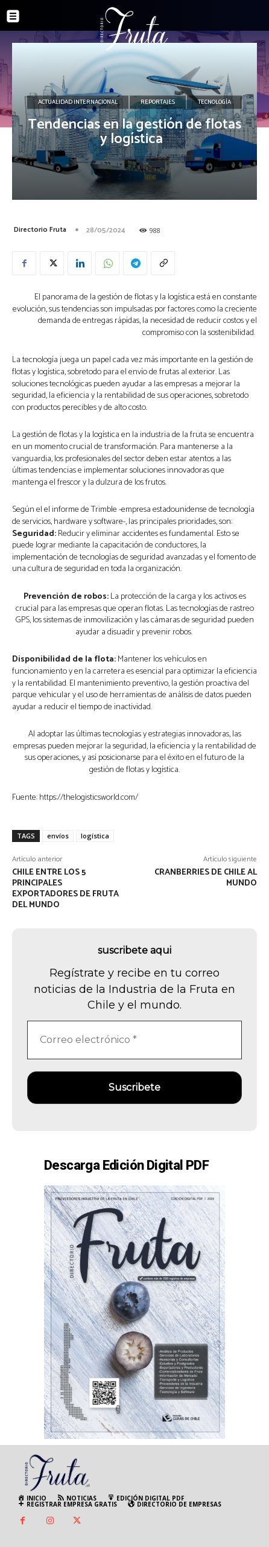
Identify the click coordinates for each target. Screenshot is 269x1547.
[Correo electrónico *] (134, 1040)
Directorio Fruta (40, 229)
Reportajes (158, 102)
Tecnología (214, 102)
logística (95, 835)
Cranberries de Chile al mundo (205, 878)
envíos (58, 835)
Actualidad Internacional (77, 102)
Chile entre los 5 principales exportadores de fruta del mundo (65, 888)
